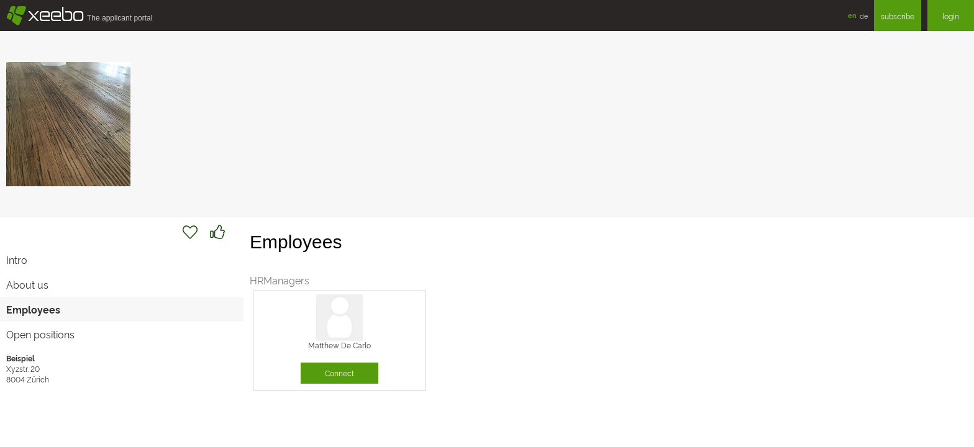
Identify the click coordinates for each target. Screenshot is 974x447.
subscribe (897, 16)
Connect (339, 373)
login (950, 16)
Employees (33, 309)
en (852, 15)
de (864, 15)
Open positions (40, 334)
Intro (16, 259)
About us (27, 284)
